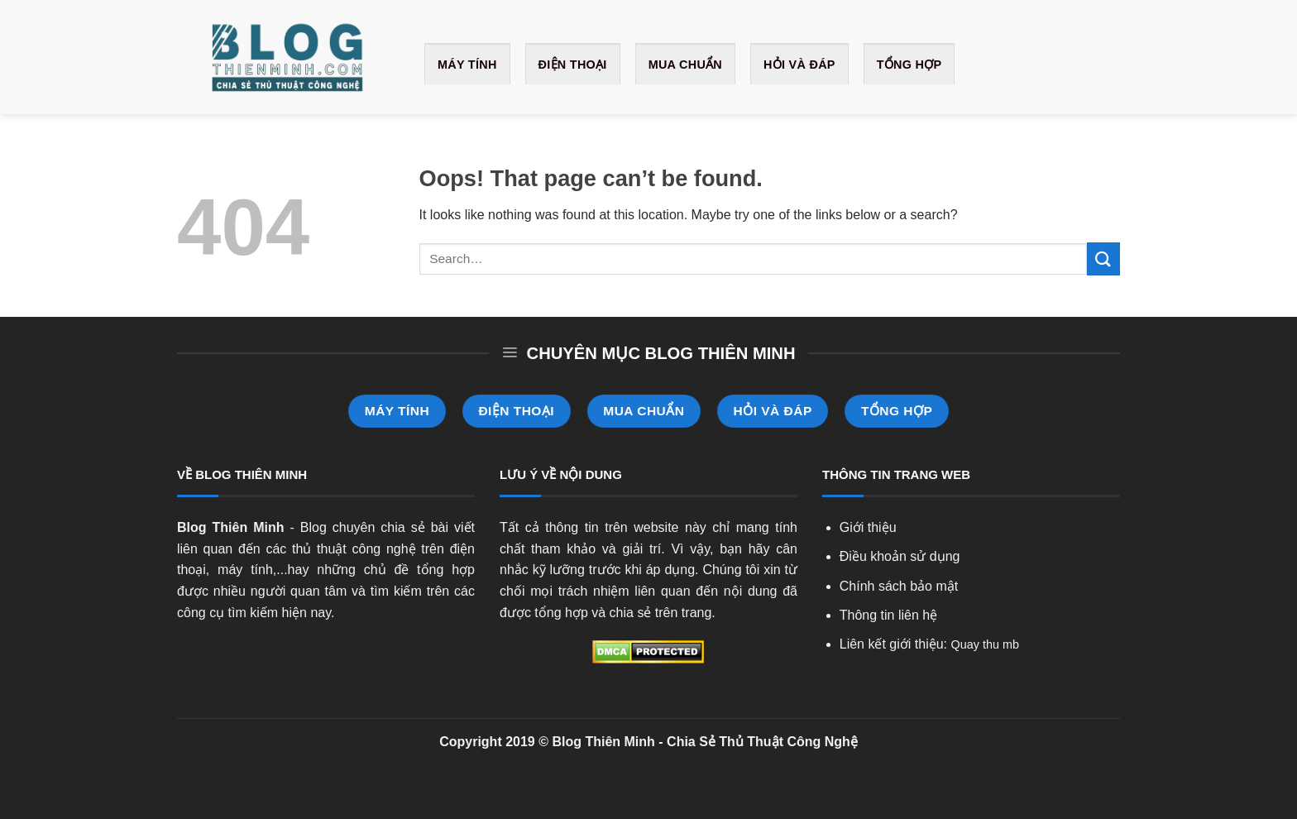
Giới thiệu (868, 527)
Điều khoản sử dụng (900, 556)
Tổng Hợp (909, 64)
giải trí (641, 549)
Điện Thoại (572, 64)
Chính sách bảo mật (899, 586)
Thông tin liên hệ (888, 615)
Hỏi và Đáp (799, 64)
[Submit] (1103, 258)
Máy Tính (467, 64)
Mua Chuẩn (685, 64)
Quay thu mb (985, 644)
